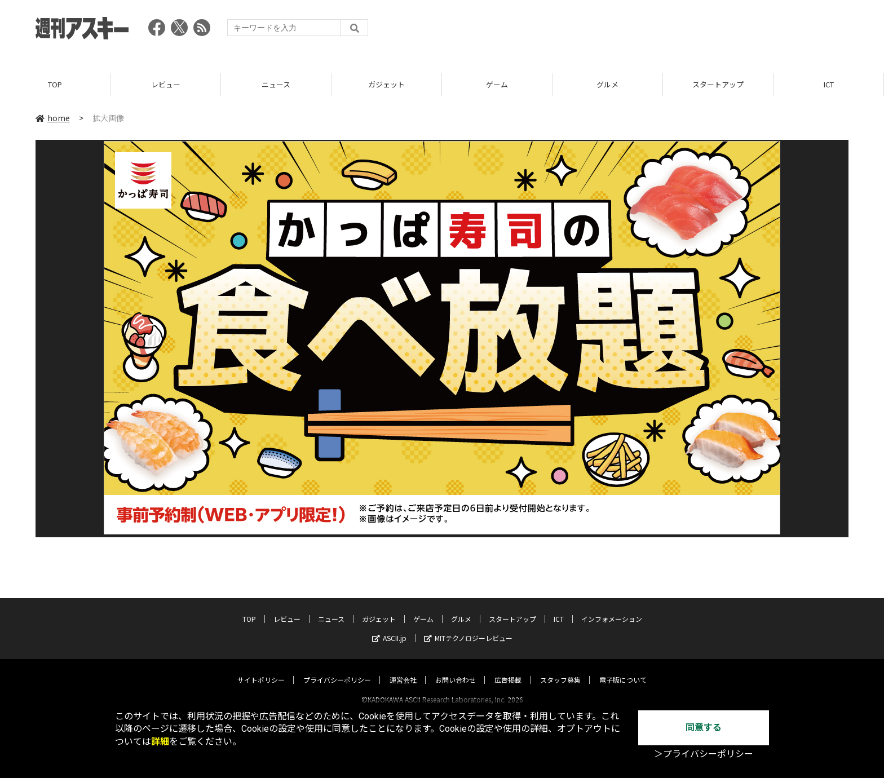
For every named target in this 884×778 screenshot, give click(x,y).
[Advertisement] (643, 31)
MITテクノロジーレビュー (468, 628)
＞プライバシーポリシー (703, 754)
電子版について (623, 669)
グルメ (607, 84)
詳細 (160, 741)
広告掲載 (507, 669)
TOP (55, 84)
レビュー (165, 84)
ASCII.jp (389, 628)
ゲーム (497, 84)
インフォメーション (611, 608)
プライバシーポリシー (337, 669)
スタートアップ (718, 84)
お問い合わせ (455, 669)
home (53, 117)
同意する (704, 727)
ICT (829, 84)
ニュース (276, 84)
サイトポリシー (261, 669)
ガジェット (386, 84)
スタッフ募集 (560, 669)
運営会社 (403, 669)
